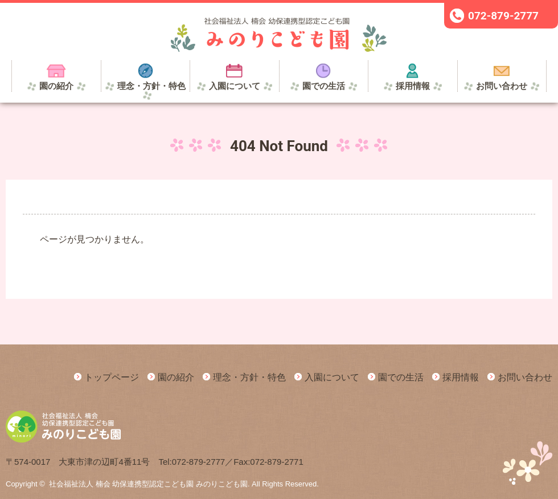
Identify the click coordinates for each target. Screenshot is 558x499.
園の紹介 (176, 377)
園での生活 (401, 377)
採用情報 (460, 377)
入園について (332, 377)
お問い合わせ (525, 377)
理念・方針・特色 (249, 377)
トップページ (111, 377)
